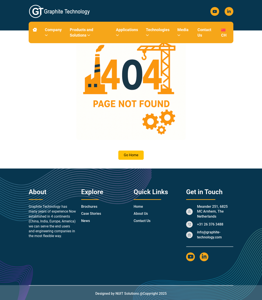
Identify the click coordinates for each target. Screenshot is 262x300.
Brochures (89, 206)
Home (138, 206)
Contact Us (204, 32)
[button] (46, 35)
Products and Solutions (81, 32)
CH (224, 32)
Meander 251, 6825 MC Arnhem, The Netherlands (212, 211)
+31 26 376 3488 (210, 224)
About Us (141, 213)
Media (183, 32)
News (85, 221)
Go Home (131, 155)
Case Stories (91, 213)
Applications (127, 32)
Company (53, 32)
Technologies (157, 32)
